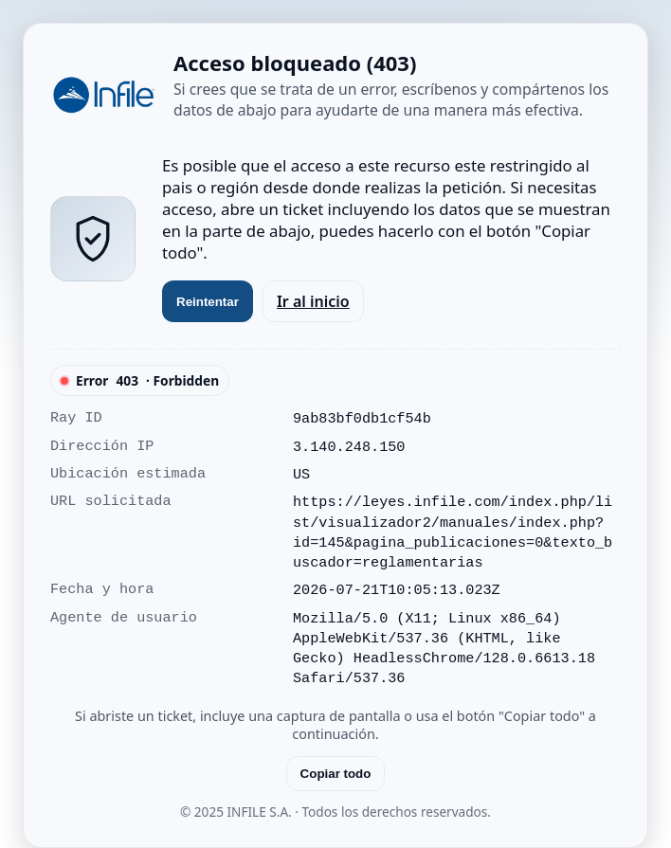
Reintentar (207, 302)
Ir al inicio (313, 301)
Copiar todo (336, 774)
